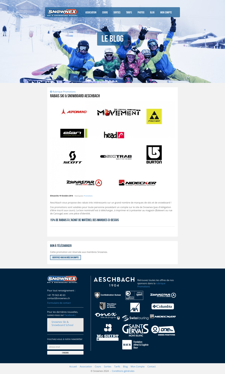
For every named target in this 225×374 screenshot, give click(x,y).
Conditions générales (123, 371)
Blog (152, 12)
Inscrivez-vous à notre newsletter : (65, 341)
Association (90, 12)
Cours (105, 12)
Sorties (117, 12)
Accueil (73, 366)
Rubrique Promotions (63, 91)
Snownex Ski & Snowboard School (62, 323)
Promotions (88, 196)
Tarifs (129, 12)
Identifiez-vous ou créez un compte (65, 257)
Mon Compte (166, 12)
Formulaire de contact (59, 302)
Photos (141, 12)
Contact (151, 366)
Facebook (69, 315)
